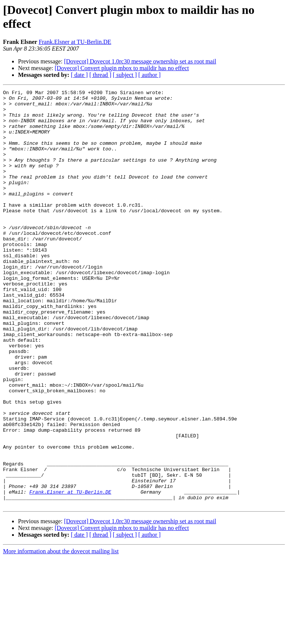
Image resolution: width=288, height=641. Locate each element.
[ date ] (79, 75)
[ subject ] (125, 75)
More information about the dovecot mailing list (60, 634)
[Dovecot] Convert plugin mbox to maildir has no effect (122, 68)
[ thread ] (100, 75)
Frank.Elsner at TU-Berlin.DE (75, 42)
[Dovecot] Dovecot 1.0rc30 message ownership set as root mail (140, 61)
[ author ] (149, 75)
